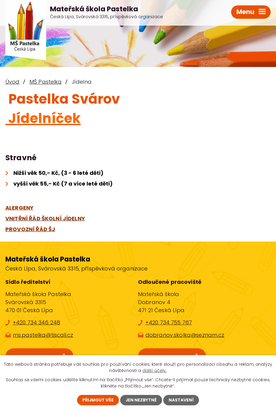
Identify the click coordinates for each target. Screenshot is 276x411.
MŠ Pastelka (45, 81)
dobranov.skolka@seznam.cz (185, 335)
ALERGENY (19, 207)
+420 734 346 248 (36, 322)
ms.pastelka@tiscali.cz (43, 335)
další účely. (154, 370)
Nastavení (181, 400)
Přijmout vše (98, 400)
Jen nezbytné (141, 400)
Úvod (12, 81)
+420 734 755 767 (168, 322)
